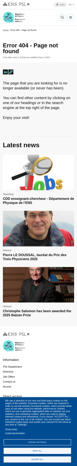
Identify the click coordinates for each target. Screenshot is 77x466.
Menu (70, 17)
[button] (10, 71)
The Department (12, 366)
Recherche (62, 17)
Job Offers (9, 376)
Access (7, 386)
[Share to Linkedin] (5, 71)
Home (6, 30)
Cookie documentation (15, 433)
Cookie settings (37, 442)
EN (70, 5)
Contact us (9, 381)
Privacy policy (11, 429)
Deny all (37, 451)
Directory (8, 371)
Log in (62, 5)
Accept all (37, 459)
